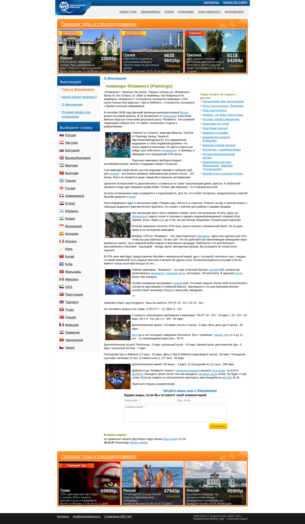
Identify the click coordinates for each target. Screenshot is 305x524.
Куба (68, 264)
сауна (132, 196)
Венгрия (71, 165)
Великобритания (78, 158)
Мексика (71, 279)
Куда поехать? (209, 11)
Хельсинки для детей (215, 123)
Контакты (211, 2)
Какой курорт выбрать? (79, 97)
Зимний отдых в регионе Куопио (222, 173)
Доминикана (74, 196)
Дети (135, 334)
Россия (70, 135)
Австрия (71, 143)
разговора (203, 236)
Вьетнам (71, 173)
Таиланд (71, 302)
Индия (70, 218)
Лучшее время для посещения (76, 114)
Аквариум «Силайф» (215, 132)
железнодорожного (188, 370)
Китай (69, 256)
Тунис (69, 310)
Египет (70, 203)
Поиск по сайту (235, 2)
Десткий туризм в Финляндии (220, 119)
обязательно (140, 216)
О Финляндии (115, 78)
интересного (169, 150)
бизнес (184, 112)
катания (114, 173)
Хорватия (72, 332)
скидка (218, 334)
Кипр (69, 249)
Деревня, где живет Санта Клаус (222, 114)
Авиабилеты (150, 11)
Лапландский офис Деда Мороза (223, 101)
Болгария (72, 150)
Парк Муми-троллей (215, 128)
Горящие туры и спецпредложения (98, 456)
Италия (70, 241)
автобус (227, 377)
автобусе (137, 374)
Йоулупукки (170, 439)
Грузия (70, 188)
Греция (70, 181)
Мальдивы (73, 272)
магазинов (157, 273)
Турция (70, 317)
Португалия (74, 294)
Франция (72, 325)
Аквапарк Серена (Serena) (219, 145)
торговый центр (175, 273)
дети (162, 219)
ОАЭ (68, 287)
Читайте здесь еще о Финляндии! (190, 390)
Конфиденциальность (86, 516)
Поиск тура (128, 11)
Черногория (74, 340)
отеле (238, 273)
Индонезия (73, 226)
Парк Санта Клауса (214, 110)
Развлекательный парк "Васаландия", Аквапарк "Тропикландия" (217, 166)
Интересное (234, 11)
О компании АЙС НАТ (118, 516)
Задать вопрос (139, 442)
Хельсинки (169, 116)
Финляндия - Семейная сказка (221, 149)
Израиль (71, 211)
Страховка (186, 11)
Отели (169, 11)
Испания (71, 234)
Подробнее (110, 496)
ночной (213, 269)
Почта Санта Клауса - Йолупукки (223, 105)
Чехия (69, 347)
